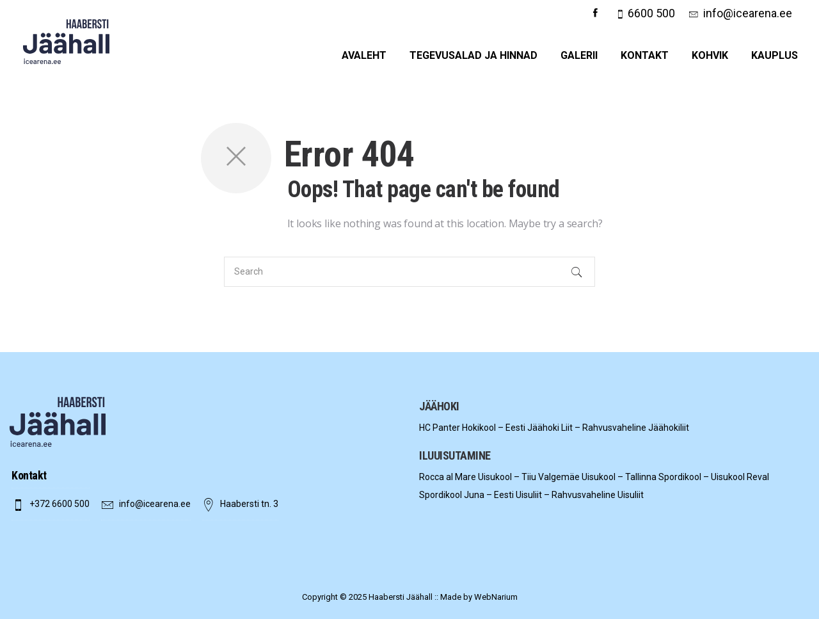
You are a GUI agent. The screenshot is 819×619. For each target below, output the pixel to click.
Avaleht (364, 55)
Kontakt (645, 55)
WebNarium (496, 597)
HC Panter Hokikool (457, 427)
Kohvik (710, 55)
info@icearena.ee (747, 13)
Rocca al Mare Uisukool (465, 477)
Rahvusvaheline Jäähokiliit (635, 427)
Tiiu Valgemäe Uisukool (568, 477)
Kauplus (774, 55)
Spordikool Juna (451, 495)
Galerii (579, 55)
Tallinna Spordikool (663, 477)
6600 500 (651, 13)
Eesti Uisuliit (518, 495)
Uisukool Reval (740, 477)
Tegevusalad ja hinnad (473, 55)
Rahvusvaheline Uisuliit (598, 495)
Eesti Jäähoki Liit (539, 427)
